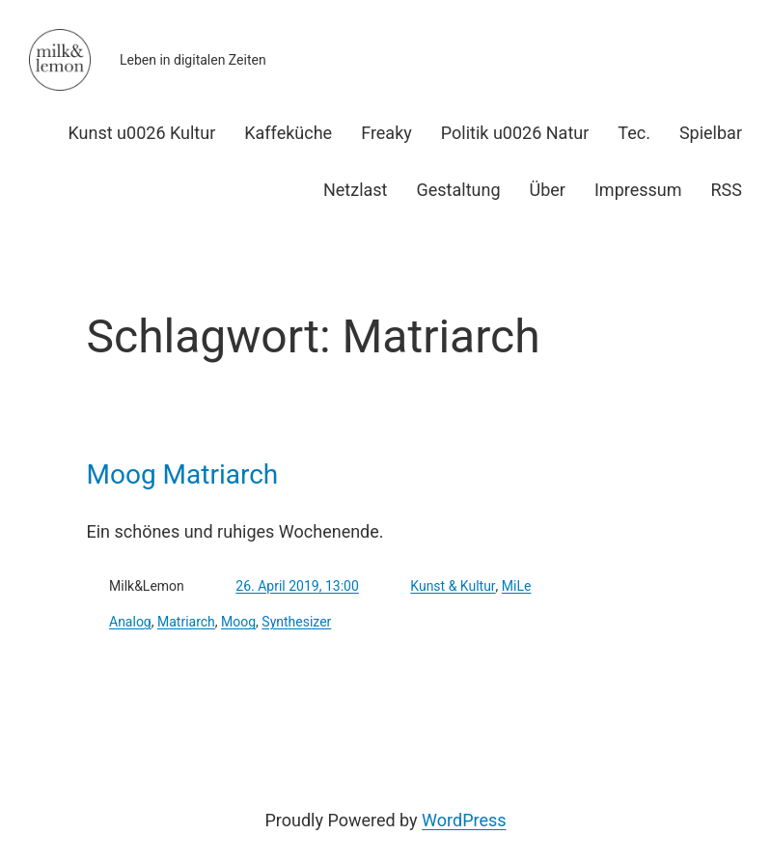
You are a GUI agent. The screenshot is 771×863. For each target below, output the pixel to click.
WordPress (464, 820)
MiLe (517, 586)
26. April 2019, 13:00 (296, 586)
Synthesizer (296, 621)
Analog (130, 621)
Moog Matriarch (183, 474)
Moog (238, 621)
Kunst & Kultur (452, 586)
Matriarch (186, 621)
